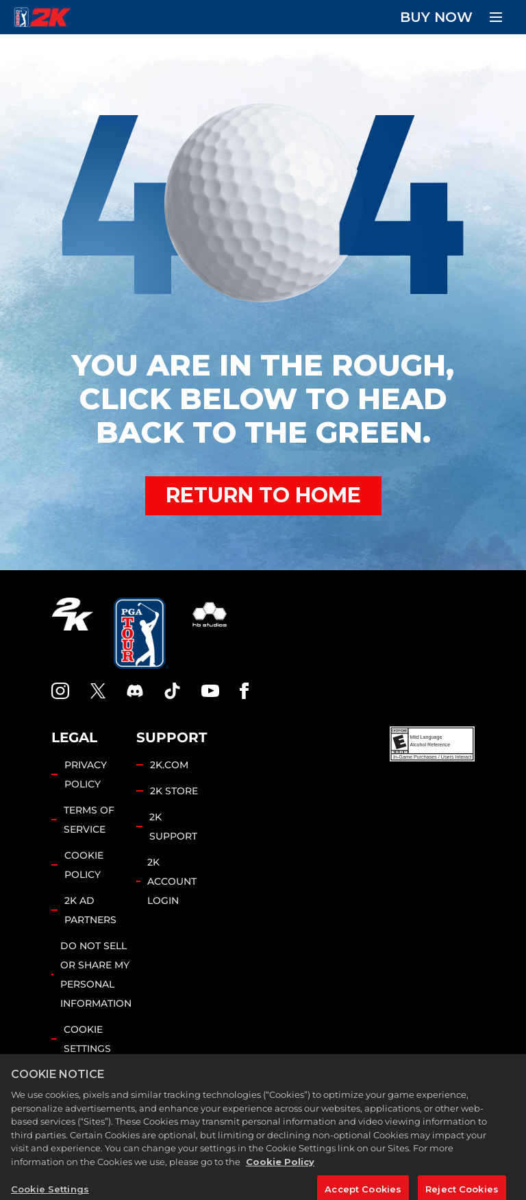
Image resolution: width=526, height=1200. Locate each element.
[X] (98, 691)
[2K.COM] (72, 633)
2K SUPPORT (173, 826)
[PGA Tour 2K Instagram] (60, 691)
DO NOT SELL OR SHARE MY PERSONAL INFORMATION (96, 974)
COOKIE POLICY (83, 865)
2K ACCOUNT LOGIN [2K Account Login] (172, 881)
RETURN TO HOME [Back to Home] (263, 495)
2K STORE (174, 791)
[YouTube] (210, 691)
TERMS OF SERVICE (89, 819)
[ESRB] (432, 744)
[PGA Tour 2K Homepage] (42, 17)
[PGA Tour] (141, 633)
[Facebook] (244, 691)
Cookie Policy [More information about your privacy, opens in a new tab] (280, 1180)
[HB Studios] (209, 633)
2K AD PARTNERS (90, 910)
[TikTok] (172, 691)
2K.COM (169, 765)
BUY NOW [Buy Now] (436, 17)
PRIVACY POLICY (85, 774)
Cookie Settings (87, 1039)
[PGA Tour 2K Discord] (135, 691)
